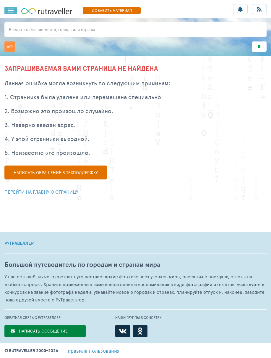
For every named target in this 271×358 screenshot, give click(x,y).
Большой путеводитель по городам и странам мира (82, 264)
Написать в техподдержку (56, 172)
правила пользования (93, 351)
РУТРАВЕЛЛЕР (19, 243)
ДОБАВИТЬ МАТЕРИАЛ (112, 10)
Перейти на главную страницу (41, 191)
